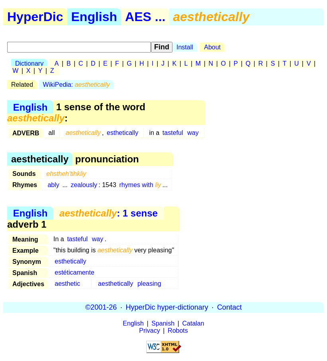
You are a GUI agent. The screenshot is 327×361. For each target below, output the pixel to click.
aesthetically (115, 283)
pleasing (149, 283)
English (94, 17)
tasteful (173, 132)
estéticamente (74, 272)
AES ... (145, 17)
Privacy (149, 330)
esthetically (122, 132)
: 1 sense (108, 213)
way (192, 132)
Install (184, 47)
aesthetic (67, 283)
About (212, 47)
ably (53, 184)
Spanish (162, 323)
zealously (83, 184)
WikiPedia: (76, 84)
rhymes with (140, 184)
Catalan (193, 323)
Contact (229, 307)
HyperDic (35, 17)
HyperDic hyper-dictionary (167, 307)
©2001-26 (101, 307)
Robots (178, 330)
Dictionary (29, 63)
